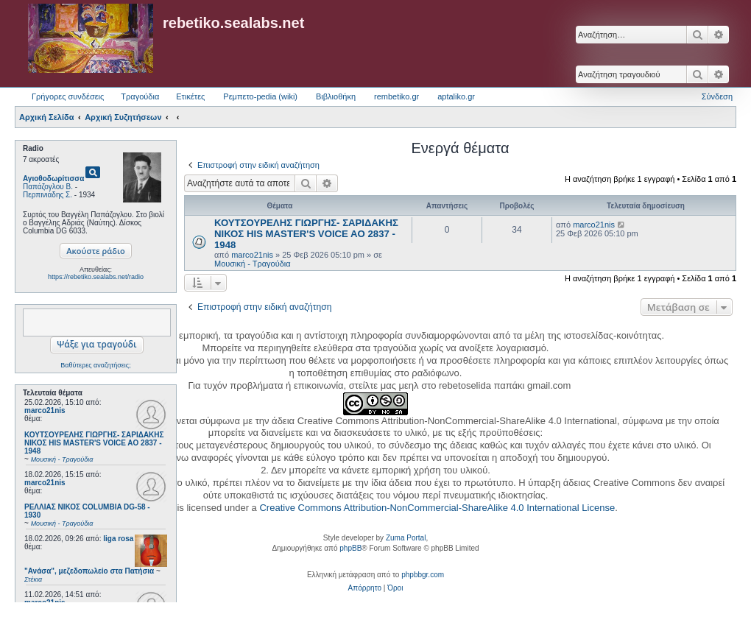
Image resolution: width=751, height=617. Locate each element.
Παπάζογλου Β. (48, 187)
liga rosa (118, 539)
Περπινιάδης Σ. (47, 195)
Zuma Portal (406, 538)
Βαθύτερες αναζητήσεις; (95, 365)
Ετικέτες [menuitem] (190, 96)
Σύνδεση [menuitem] (717, 96)
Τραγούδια (140, 96)
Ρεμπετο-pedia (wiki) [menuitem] (260, 96)
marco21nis (45, 410)
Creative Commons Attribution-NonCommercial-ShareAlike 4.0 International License (437, 507)
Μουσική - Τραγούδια (252, 263)
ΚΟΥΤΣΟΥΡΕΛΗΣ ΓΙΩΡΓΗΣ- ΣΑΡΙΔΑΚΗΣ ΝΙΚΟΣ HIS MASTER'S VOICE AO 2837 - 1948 (306, 233)
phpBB (350, 548)
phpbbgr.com (422, 575)
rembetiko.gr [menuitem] (396, 96)
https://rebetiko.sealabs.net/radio (96, 277)
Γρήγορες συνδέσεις (68, 96)
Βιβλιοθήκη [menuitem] (336, 96)
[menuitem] (364, 588)
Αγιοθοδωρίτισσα (53, 178)
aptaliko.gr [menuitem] (456, 96)
